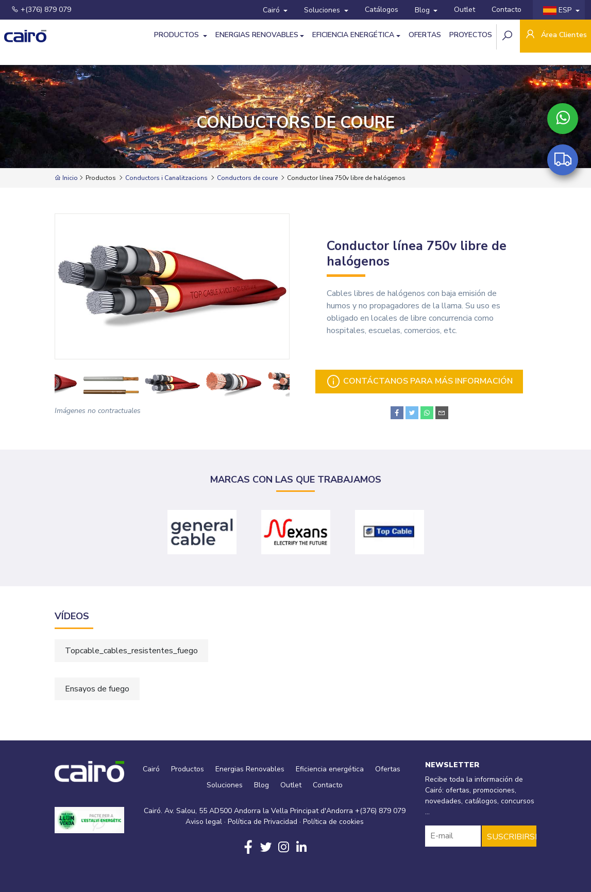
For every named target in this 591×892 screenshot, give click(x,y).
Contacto (506, 9)
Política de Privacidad (262, 822)
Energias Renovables (256, 35)
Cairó (272, 10)
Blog (423, 10)
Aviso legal (203, 822)
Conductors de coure (247, 178)
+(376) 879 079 (41, 9)
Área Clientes (555, 35)
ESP (558, 10)
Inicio (66, 178)
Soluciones (323, 10)
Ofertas (425, 35)
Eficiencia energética (353, 35)
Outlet (464, 9)
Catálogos (381, 9)
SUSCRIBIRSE (511, 837)
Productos (177, 35)
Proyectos (470, 35)
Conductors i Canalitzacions (166, 178)
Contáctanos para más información (419, 381)
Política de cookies (333, 822)
